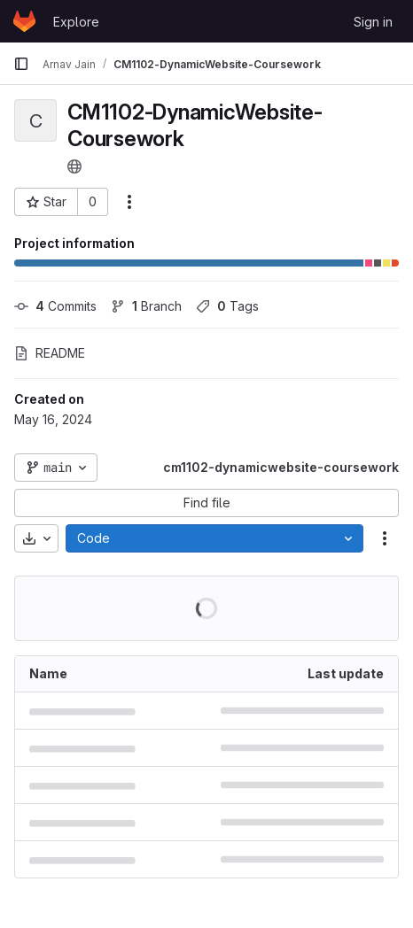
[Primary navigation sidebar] (21, 64)
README (49, 352)
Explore (76, 21)
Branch (146, 305)
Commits (55, 305)
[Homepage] (24, 21)
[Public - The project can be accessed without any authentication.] (74, 166)
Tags (227, 305)
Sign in (373, 21)
